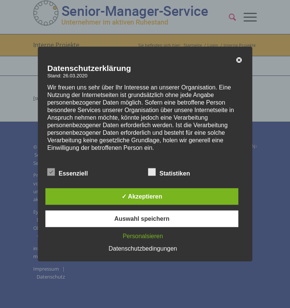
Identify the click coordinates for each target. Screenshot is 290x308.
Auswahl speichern (142, 218)
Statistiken (169, 172)
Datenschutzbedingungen (143, 248)
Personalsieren (143, 236)
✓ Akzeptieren (142, 196)
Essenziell (67, 172)
